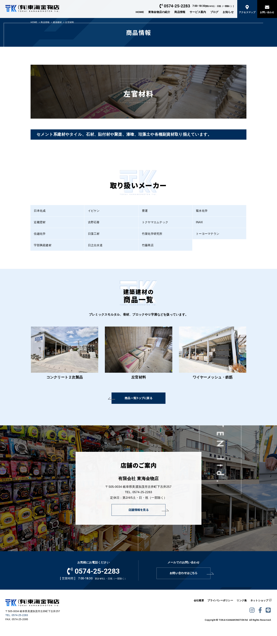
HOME (140, 11)
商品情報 (179, 11)
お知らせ (228, 11)
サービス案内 (198, 11)
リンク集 (242, 600)
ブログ (214, 11)
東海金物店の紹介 (159, 11)
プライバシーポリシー (220, 600)
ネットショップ (259, 600)
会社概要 (199, 600)
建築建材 (57, 22)
